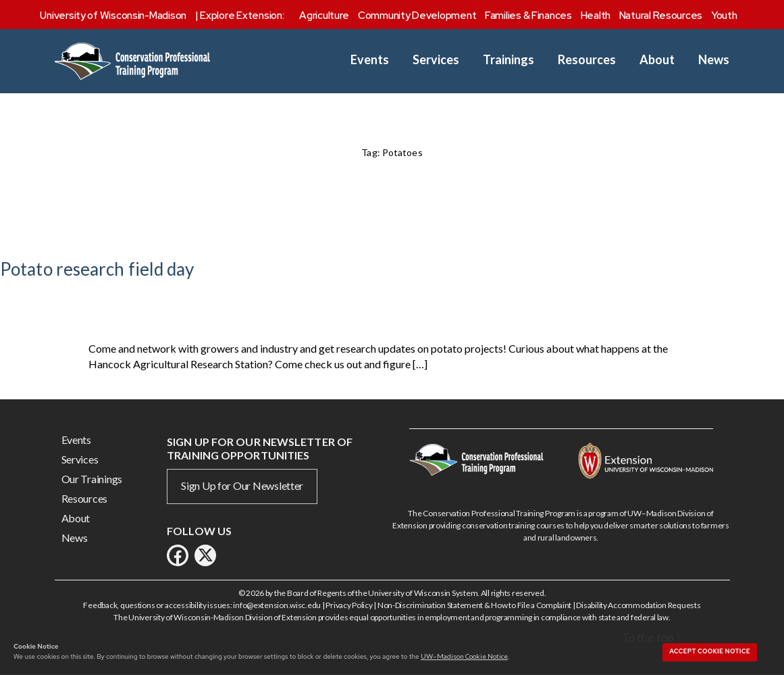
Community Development (417, 15)
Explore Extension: (242, 15)
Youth (724, 15)
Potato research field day (97, 269)
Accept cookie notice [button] (709, 651)
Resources (587, 60)
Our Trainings (92, 478)
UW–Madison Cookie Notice (464, 656)
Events (369, 60)
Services (436, 60)
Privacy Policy (348, 605)
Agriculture (324, 15)
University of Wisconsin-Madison (113, 15)
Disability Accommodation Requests (638, 605)
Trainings (508, 60)
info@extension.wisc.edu (277, 605)
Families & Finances (528, 15)
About (657, 60)
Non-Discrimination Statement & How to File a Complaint (474, 605)
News (713, 60)
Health (595, 15)
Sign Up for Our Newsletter (242, 485)
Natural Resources (660, 15)
